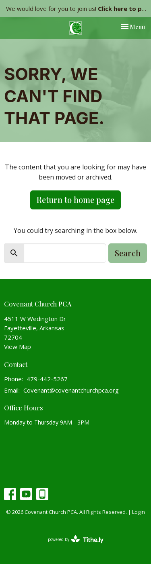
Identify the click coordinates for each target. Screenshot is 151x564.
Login (138, 511)
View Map (17, 346)
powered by (75, 539)
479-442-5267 (47, 379)
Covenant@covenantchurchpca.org (71, 390)
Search (128, 252)
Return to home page (75, 199)
